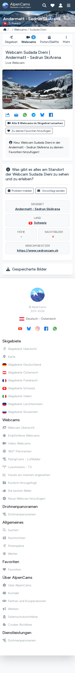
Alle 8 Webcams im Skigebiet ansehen (35, 123)
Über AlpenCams (16, 585)
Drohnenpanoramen (19, 514)
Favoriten (11, 569)
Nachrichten (13, 538)
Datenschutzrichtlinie (20, 617)
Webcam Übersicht (18, 427)
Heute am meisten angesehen (26, 475)
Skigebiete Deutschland (21, 364)
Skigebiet (11, 40)
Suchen (10, 530)
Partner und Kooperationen (24, 601)
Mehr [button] (66, 40)
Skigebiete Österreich (20, 372)
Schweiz (40, 223)
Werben (10, 609)
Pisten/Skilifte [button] (49, 40)
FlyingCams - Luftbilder (21, 459)
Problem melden (19, 190)
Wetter (10, 554)
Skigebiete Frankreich (20, 380)
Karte (8, 357)
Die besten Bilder (17, 491)
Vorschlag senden (51, 190)
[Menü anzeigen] (69, 5)
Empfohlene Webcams (21, 435)
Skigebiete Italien (17, 396)
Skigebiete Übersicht (19, 349)
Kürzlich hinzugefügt (19, 483)
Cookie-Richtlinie (17, 625)
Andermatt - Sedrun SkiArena (37, 209)
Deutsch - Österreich (37, 318)
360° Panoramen (17, 451)
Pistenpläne (13, 546)
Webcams (20, 29)
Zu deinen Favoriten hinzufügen (29, 131)
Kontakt (10, 593)
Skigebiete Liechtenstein (22, 404)
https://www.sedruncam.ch (37, 250)
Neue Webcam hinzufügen (23, 498)
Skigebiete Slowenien (20, 412)
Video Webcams (16, 443)
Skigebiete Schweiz (18, 388)
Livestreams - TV (17, 467)
